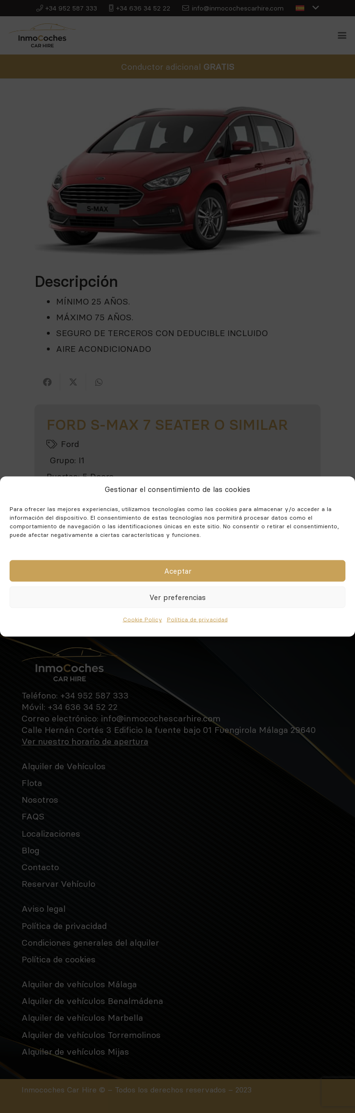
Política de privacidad (197, 619)
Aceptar (177, 570)
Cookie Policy (142, 619)
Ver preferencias (177, 596)
